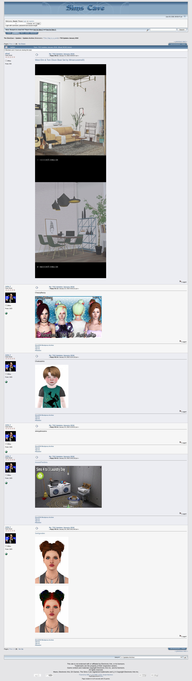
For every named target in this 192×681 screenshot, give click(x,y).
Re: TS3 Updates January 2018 (61, 54)
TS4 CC (37, 347)
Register (34, 33)
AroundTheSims (41, 462)
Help (22, 33)
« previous (178, 42)
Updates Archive (28, 38)
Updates (18, 38)
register (31, 21)
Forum (15, 33)
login (25, 21)
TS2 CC (37, 349)
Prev (11, 44)
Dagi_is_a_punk (52, 38)
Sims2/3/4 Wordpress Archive (44, 345)
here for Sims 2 (38, 29)
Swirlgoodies (40, 533)
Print (183, 44)
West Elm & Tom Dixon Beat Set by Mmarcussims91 (60, 60)
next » (184, 42)
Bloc (102, 676)
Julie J (8, 286)
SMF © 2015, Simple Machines (104, 675)
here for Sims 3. (51, 29)
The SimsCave (9, 38)
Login (27, 33)
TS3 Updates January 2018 (69, 38)
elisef (7, 54)
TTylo (45, 38)
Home (9, 33)
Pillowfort (38, 350)
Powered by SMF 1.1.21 (86, 675)
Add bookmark (175, 44)
